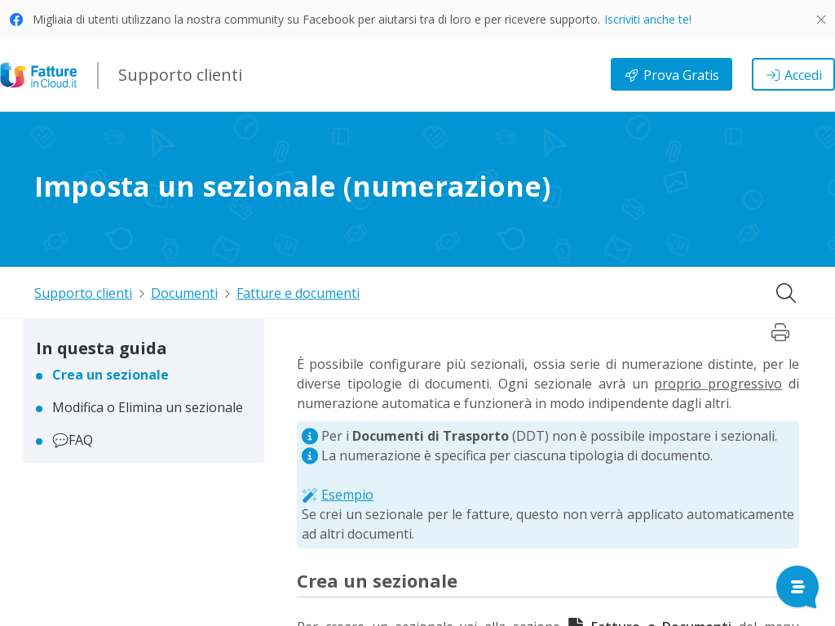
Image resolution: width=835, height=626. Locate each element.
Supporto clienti (83, 293)
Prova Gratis (671, 75)
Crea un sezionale (110, 375)
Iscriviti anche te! (647, 19)
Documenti (184, 293)
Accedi (793, 75)
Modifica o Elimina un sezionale (147, 407)
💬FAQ (72, 440)
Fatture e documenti (298, 293)
